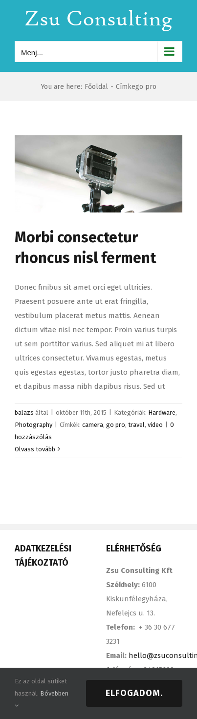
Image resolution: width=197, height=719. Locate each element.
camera (92, 424)
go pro (115, 424)
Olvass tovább (35, 449)
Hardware (161, 412)
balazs (24, 412)
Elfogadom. (134, 693)
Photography (33, 424)
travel (136, 424)
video (155, 424)
